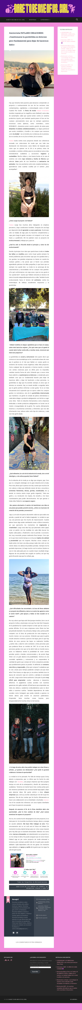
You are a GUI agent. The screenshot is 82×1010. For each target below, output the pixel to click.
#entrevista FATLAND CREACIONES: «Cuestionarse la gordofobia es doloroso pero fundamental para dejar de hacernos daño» (27, 37)
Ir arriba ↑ (74, 1006)
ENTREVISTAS (42, 904)
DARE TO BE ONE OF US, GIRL (18, 1006)
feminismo (41, 911)
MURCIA (40, 905)
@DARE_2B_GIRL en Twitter (17, 934)
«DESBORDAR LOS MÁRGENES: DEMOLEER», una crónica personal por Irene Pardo (68, 29)
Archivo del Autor (13, 934)
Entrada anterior (42, 919)
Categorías (45, 14)
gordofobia (41, 912)
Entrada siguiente (43, 921)
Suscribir (35, 974)
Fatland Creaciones (43, 909)
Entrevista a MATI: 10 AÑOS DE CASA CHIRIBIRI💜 (68, 36)
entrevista (41, 908)
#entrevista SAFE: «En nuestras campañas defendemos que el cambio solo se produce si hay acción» (68, 63)
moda (47, 912)
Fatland (11, 227)
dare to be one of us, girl (15, 14)
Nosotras (32, 14)
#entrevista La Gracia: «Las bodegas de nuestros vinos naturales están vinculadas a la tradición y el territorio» (68, 54)
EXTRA (49, 904)
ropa (45, 914)
